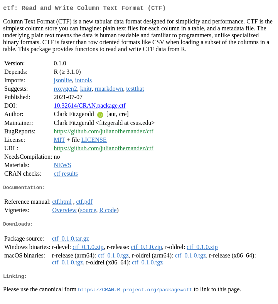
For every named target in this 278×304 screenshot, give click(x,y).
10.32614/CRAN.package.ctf (89, 107)
